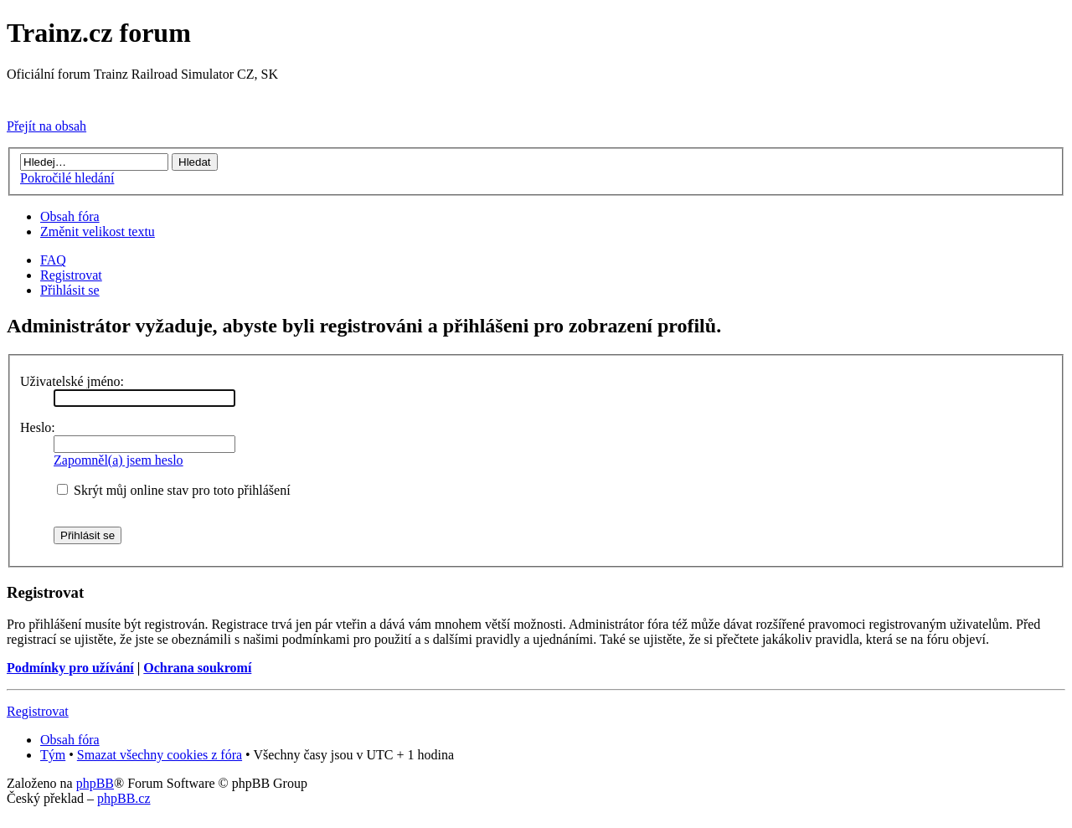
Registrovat (71, 275)
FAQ (53, 260)
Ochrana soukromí (197, 668)
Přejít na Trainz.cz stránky (78, 97)
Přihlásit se (70, 290)
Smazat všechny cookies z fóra (159, 755)
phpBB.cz (124, 798)
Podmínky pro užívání (70, 668)
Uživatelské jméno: (72, 381)
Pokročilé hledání (67, 178)
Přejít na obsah (46, 126)
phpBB (95, 783)
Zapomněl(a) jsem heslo (118, 460)
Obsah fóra (70, 216)
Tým (52, 755)
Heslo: (37, 427)
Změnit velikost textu (97, 231)
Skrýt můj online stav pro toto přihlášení (174, 490)
